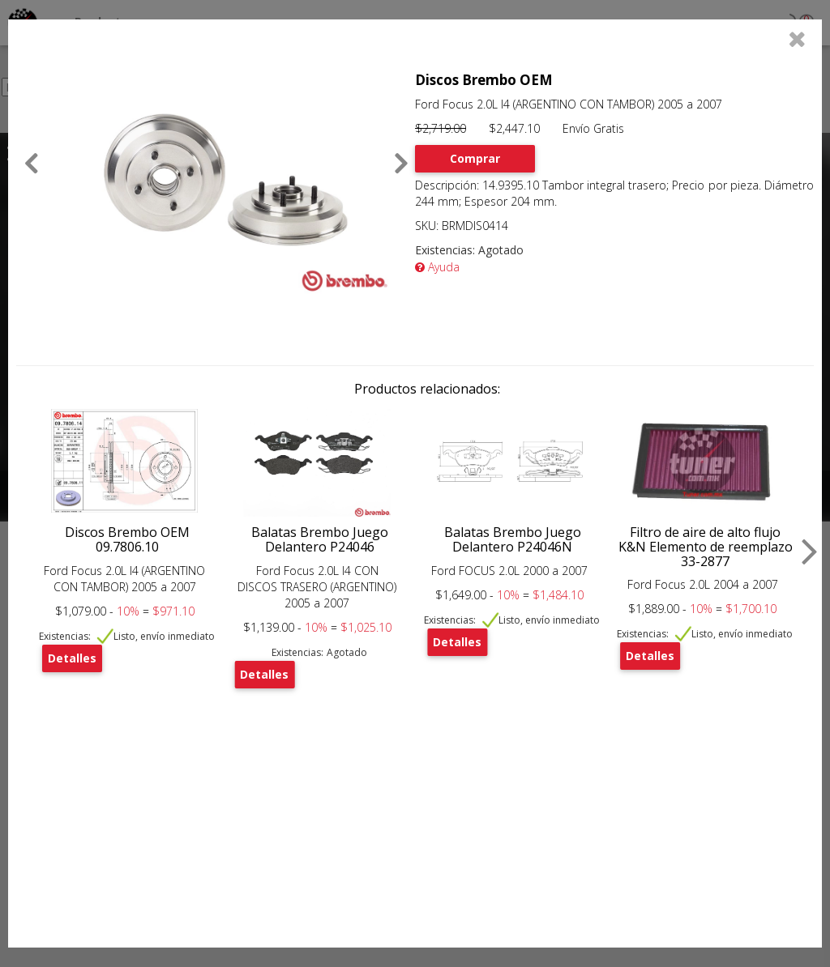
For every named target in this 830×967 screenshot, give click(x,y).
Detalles (72, 658)
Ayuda (437, 267)
